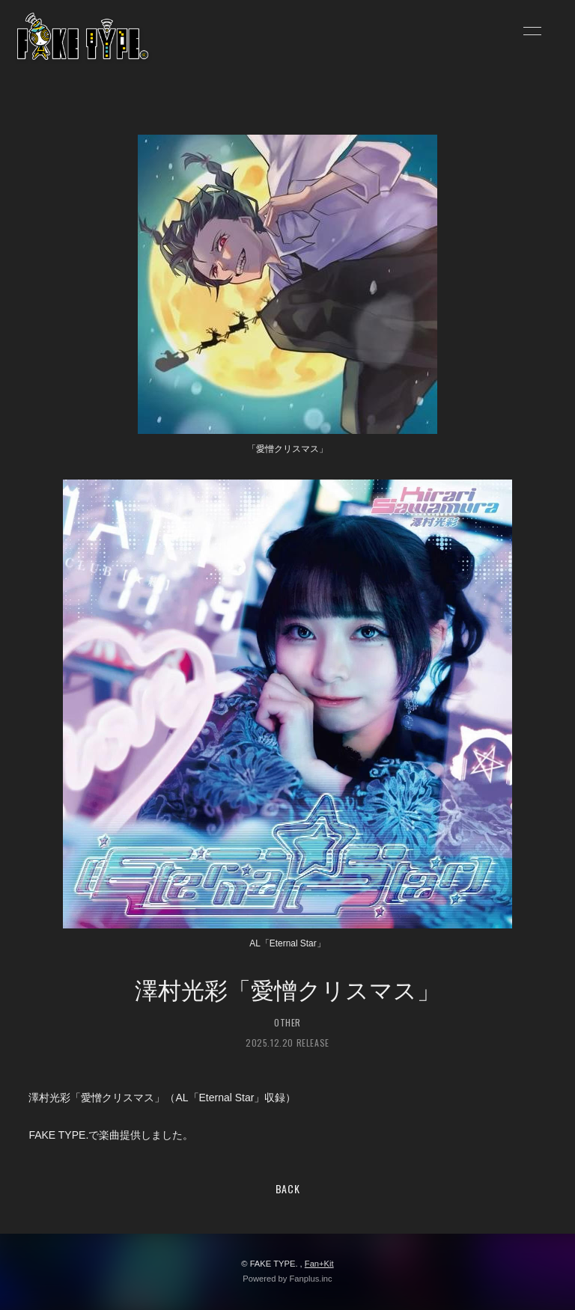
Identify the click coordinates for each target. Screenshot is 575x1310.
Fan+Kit (319, 1263)
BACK (288, 1188)
